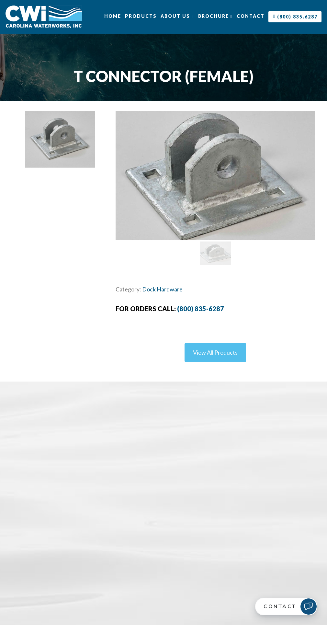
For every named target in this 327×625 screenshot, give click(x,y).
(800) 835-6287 (200, 308)
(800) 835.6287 (295, 16)
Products (141, 16)
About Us (177, 16)
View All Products (215, 352)
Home (112, 16)
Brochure (215, 16)
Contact (251, 16)
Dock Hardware (162, 289)
